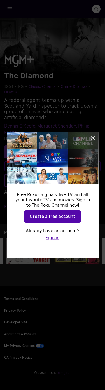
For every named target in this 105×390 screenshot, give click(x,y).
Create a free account (52, 216)
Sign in (52, 238)
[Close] (92, 137)
